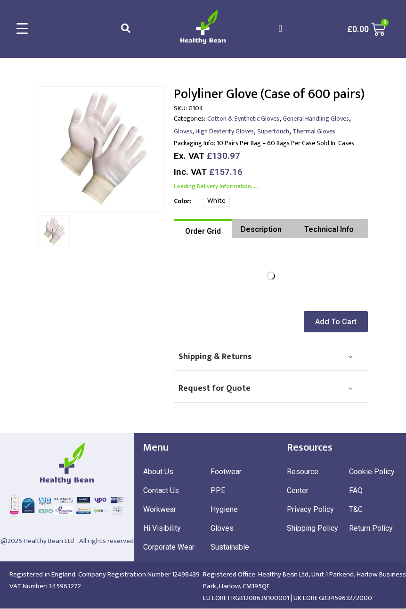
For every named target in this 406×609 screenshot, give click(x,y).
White (216, 200)
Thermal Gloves (313, 131)
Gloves (183, 131)
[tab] (203, 228)
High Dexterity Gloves (224, 131)
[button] (338, 321)
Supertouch (273, 131)
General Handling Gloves (316, 118)
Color (182, 201)
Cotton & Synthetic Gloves (243, 118)
